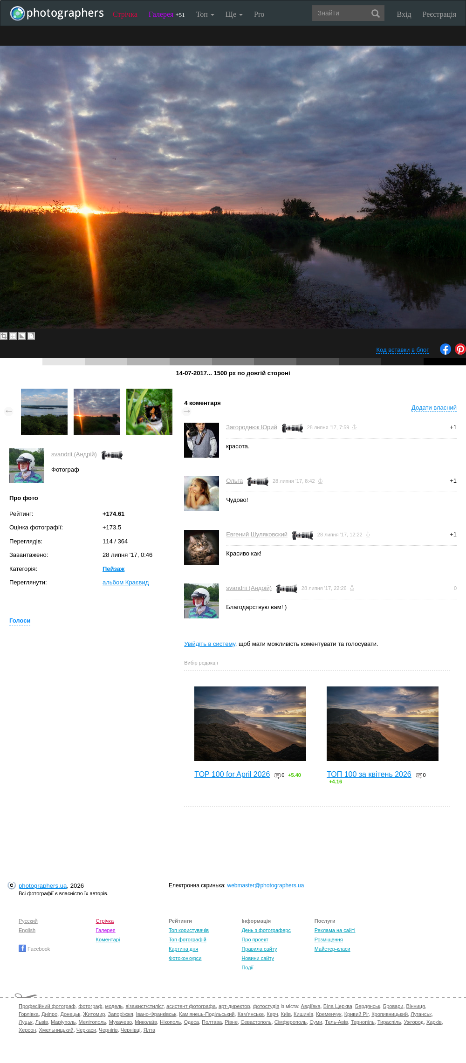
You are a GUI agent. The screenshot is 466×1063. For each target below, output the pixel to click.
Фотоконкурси (185, 958)
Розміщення (329, 939)
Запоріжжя (120, 1014)
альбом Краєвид (126, 582)
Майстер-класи (332, 949)
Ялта (149, 1030)
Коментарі (108, 939)
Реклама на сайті (335, 930)
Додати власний (434, 407)
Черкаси (86, 1030)
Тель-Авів (336, 1022)
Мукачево (120, 1022)
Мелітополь (92, 1022)
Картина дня (183, 949)
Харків (434, 1022)
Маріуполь (63, 1022)
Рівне (231, 1022)
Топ (205, 14)
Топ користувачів (189, 930)
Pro (259, 14)
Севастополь (255, 1022)
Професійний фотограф (47, 1006)
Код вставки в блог (402, 349)
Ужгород (414, 1022)
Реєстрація (439, 14)
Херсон (27, 1030)
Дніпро (49, 1014)
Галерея (167, 14)
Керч (272, 1014)
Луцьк (26, 1022)
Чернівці (131, 1030)
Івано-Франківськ (156, 1014)
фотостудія (266, 1006)
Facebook (34, 949)
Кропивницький (389, 1014)
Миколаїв (146, 1022)
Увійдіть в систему (209, 643)
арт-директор (234, 1006)
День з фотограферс (266, 930)
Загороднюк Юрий (251, 427)
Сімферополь (290, 1022)
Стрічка (125, 14)
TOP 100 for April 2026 (232, 774)
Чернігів (108, 1030)
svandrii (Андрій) (74, 454)
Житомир (94, 1014)
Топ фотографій (187, 939)
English (27, 930)
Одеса (191, 1022)
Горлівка (29, 1014)
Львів (41, 1022)
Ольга (234, 480)
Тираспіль (389, 1022)
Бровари (393, 1006)
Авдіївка (311, 1006)
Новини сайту (257, 958)
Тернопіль (363, 1022)
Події (247, 967)
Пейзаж (113, 568)
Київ (286, 1014)
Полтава (212, 1022)
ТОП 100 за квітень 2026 (369, 774)
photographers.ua (43, 885)
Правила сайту (259, 949)
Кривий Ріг (356, 1014)
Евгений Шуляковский (257, 534)
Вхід (404, 14)
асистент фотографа (191, 1006)
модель (114, 1006)
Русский (28, 921)
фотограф (90, 1006)
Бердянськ (367, 1006)
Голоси (19, 620)
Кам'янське (251, 1014)
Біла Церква (337, 1006)
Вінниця (415, 1006)
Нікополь (170, 1022)
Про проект (254, 939)
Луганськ (421, 1014)
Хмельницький (56, 1030)
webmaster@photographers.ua (265, 885)
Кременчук (328, 1014)
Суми (315, 1022)
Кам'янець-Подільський (206, 1014)
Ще (234, 14)
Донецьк (70, 1014)
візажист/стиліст (144, 1006)
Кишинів (303, 1014)
